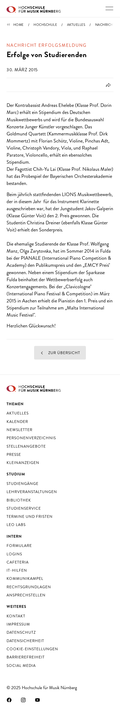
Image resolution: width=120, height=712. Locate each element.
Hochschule (45, 25)
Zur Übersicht (60, 352)
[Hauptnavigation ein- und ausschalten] (109, 8)
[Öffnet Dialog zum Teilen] (107, 85)
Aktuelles (76, 25)
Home (18, 25)
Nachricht (105, 25)
